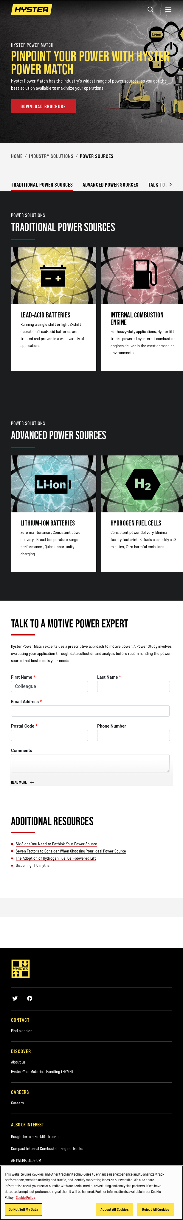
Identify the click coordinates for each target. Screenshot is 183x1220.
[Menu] (168, 9)
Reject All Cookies (155, 1209)
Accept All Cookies (114, 1209)
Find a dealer (21, 1030)
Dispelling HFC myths (32, 865)
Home (17, 156)
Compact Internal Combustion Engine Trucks (47, 1148)
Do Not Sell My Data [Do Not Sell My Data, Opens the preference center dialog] (23, 1209)
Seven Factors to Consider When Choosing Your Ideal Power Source (71, 851)
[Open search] (150, 9)
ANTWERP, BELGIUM (26, 1160)
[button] (166, 183)
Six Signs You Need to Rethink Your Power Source (56, 843)
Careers (17, 1102)
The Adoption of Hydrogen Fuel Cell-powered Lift (56, 858)
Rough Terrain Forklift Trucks (34, 1136)
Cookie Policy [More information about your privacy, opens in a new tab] (25, 1197)
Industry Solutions (51, 156)
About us (18, 1062)
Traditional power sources (42, 185)
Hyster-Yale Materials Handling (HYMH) (42, 1071)
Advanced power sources (111, 185)
